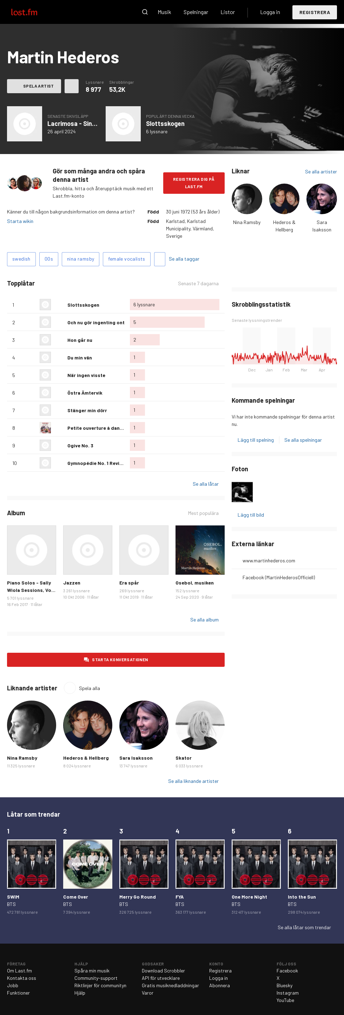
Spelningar (196, 11)
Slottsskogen (165, 123)
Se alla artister (321, 171)
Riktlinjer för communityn (100, 985)
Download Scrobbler (163, 970)
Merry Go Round (137, 897)
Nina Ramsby (246, 222)
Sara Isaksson (136, 758)
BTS (11, 904)
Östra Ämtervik (84, 393)
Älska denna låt (59, 304)
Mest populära (203, 513)
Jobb (12, 985)
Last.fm (32, 12)
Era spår (129, 583)
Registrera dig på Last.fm (194, 183)
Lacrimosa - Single (73, 123)
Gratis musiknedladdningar (170, 985)
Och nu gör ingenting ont (96, 322)
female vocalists (126, 259)
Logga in (270, 11)
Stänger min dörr (87, 410)
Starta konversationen (120, 659)
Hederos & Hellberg (86, 758)
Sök (145, 12)
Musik (164, 11)
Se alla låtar (206, 484)
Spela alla (89, 688)
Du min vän (79, 357)
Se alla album (204, 620)
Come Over (75, 897)
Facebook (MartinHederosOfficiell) (279, 577)
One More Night (249, 897)
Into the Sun (302, 897)
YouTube (285, 1000)
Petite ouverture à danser (97, 428)
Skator (184, 758)
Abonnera (219, 985)
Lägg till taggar (159, 259)
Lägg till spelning (256, 440)
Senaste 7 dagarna (198, 283)
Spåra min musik (92, 970)
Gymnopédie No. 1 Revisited (99, 463)
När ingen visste (86, 375)
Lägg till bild (251, 515)
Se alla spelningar (303, 440)
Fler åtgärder (72, 86)
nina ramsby (80, 259)
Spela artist (38, 85)
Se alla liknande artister (193, 781)
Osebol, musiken (195, 583)
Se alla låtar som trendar (304, 927)
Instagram (288, 993)
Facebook (287, 970)
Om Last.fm (19, 970)
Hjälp (79, 993)
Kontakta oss (21, 978)
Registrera (314, 12)
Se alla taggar (184, 259)
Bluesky (284, 985)
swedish (21, 259)
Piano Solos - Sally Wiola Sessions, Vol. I (30, 590)
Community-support (96, 978)
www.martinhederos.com (269, 560)
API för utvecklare (161, 978)
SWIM (13, 897)
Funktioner (18, 993)
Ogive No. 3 (80, 445)
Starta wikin (20, 221)
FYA (180, 897)
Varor (147, 993)
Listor (227, 11)
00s (49, 259)
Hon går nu (79, 340)
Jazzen (71, 583)
